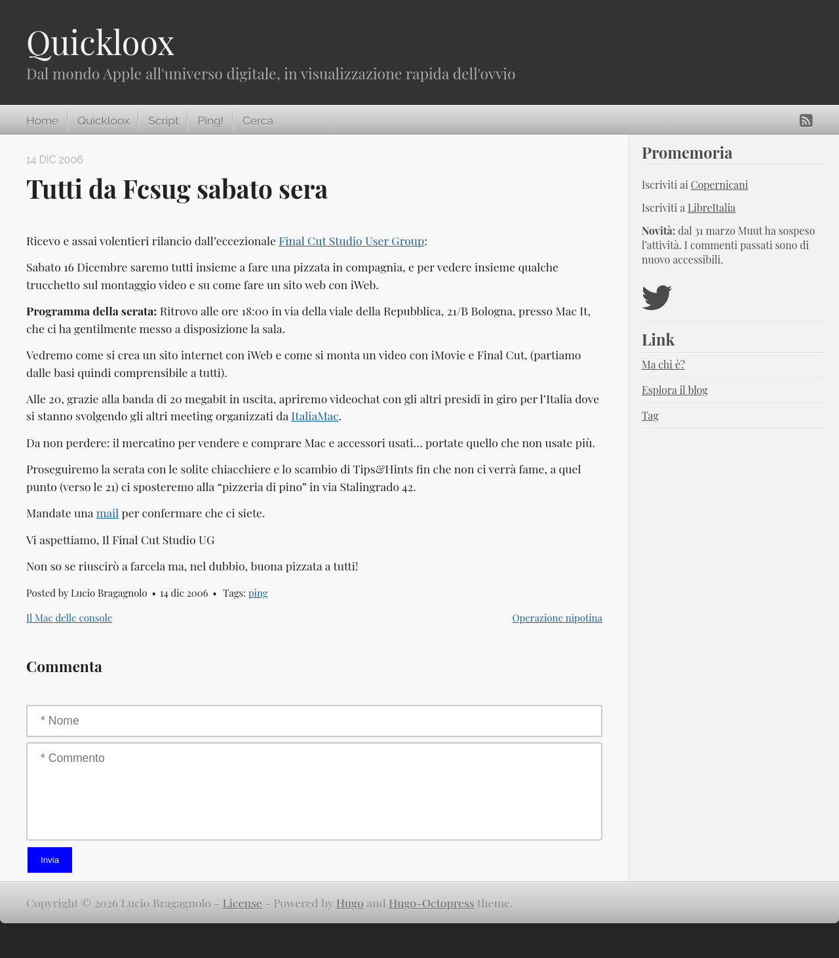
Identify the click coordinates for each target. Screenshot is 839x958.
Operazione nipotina (557, 617)
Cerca (258, 120)
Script (163, 120)
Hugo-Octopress (432, 902)
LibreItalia (711, 207)
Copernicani (720, 184)
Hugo (350, 902)
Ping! (210, 120)
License (242, 902)
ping (258, 592)
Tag (650, 415)
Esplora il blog (675, 390)
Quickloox (100, 42)
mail (107, 512)
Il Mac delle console (69, 617)
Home (42, 120)
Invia (50, 860)
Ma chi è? (663, 364)
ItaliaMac (314, 415)
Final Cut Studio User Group (351, 240)
